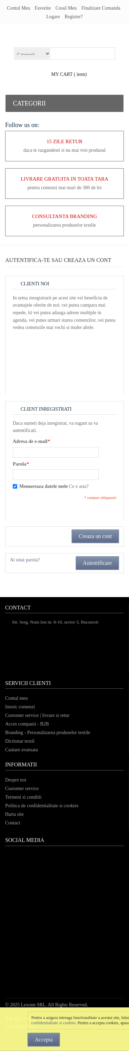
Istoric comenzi (20, 706)
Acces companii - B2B (27, 724)
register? (74, 16)
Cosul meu (66, 8)
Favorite (43, 8)
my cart (62, 74)
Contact (12, 822)
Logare (53, 16)
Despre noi (15, 779)
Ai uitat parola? (25, 559)
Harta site (14, 814)
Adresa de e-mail (30, 441)
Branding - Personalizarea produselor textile (47, 732)
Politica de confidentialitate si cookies (41, 805)
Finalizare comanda (101, 8)
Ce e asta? (79, 486)
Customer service (22, 788)
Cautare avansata (21, 749)
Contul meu (18, 8)
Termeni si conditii (23, 797)
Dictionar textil (19, 741)
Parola (19, 464)
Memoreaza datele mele (43, 486)
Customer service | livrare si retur (37, 715)
